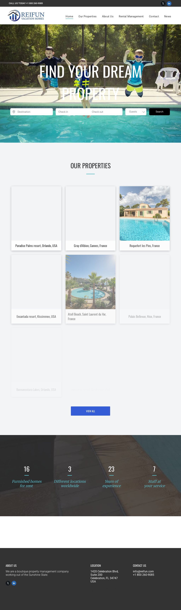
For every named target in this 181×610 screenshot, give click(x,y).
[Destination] (31, 111)
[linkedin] (169, 4)
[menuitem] (69, 16)
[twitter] (163, 4)
